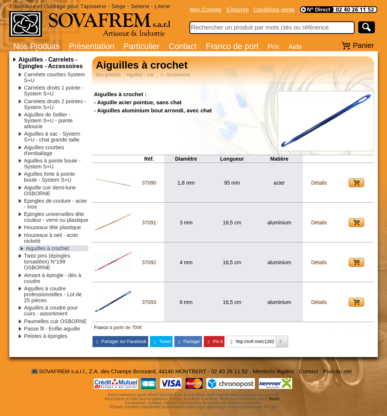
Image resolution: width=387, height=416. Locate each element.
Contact (183, 46)
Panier (363, 45)
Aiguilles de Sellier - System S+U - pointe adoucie (48, 120)
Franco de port (232, 46)
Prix (273, 46)
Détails (319, 183)
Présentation (92, 46)
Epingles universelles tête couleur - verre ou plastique (56, 217)
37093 (149, 302)
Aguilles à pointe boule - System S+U (52, 163)
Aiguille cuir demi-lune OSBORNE (50, 190)
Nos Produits (36, 46)
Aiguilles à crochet (47, 248)
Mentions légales (273, 371)
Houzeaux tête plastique (52, 227)
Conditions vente (274, 9)
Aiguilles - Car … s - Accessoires (158, 74)
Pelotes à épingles (45, 336)
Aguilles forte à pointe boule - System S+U (49, 177)
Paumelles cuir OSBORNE (55, 321)
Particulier (141, 46)
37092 (149, 262)
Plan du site (337, 371)
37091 (149, 223)
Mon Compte (206, 9)
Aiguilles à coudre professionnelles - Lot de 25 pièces (53, 294)
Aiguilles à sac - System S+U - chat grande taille (52, 137)
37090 (149, 183)
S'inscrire (237, 9)
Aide (295, 46)
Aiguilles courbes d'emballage (44, 150)
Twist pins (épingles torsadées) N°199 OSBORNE (47, 261)
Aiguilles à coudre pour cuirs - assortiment (51, 311)
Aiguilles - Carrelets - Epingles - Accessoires (50, 62)
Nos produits (108, 74)
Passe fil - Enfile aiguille (52, 329)
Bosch (274, 399)
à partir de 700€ (125, 327)
